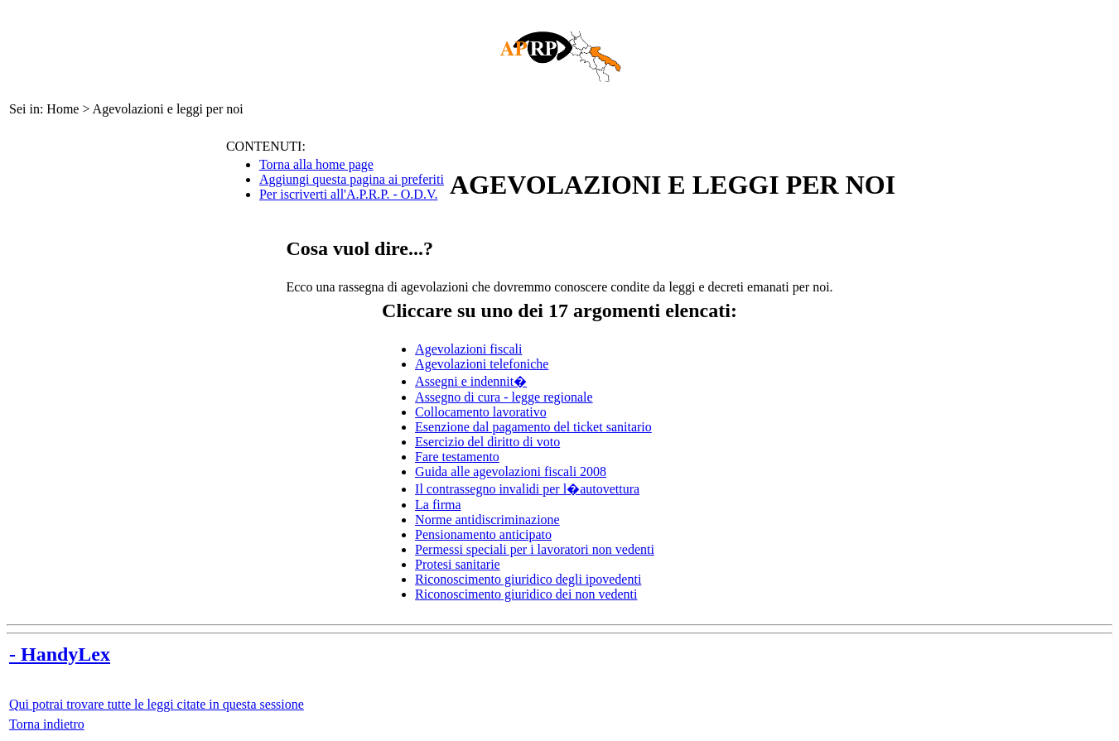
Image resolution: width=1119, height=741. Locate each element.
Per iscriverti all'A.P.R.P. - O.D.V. (348, 194)
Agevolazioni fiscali (468, 349)
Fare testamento (457, 457)
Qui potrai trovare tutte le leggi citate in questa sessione (156, 704)
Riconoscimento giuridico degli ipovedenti (528, 579)
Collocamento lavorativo (481, 412)
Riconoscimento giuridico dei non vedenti (526, 594)
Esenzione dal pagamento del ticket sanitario (533, 427)
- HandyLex (59, 654)
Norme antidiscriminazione (487, 519)
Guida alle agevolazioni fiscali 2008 (510, 471)
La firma (438, 505)
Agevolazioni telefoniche (481, 364)
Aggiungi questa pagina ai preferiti (351, 179)
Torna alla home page (316, 164)
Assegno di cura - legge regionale (504, 397)
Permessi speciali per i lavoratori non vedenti (534, 549)
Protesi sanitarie (457, 564)
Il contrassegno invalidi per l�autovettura (527, 489)
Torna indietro (46, 724)
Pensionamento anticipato (483, 534)
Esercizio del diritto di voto (487, 442)
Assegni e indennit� (471, 381)
